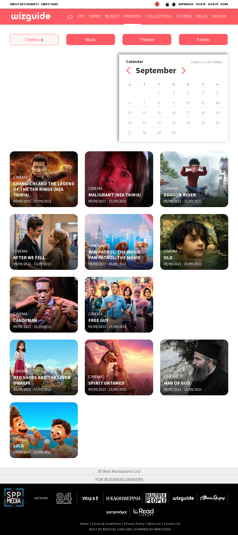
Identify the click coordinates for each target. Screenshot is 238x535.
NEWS (202, 17)
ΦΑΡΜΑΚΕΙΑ (185, 4)
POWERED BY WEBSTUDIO (153, 529)
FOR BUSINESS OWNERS (119, 479)
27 (130, 132)
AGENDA (132, 17)
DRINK (94, 17)
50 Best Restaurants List (119, 471)
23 (173, 122)
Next (183, 70)
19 (217, 112)
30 (173, 132)
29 (159, 132)
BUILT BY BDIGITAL (102, 529)
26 (217, 122)
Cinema (32, 39)
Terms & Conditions (106, 524)
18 (203, 112)
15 (159, 112)
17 (188, 112)
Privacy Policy (134, 524)
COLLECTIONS (158, 17)
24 (188, 122)
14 (144, 112)
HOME (224, 4)
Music (90, 39)
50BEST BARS (49, 4)
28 (144, 132)
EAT (81, 17)
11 (203, 102)
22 (159, 122)
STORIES (184, 17)
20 (130, 122)
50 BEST (112, 17)
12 (217, 102)
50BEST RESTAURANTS (24, 4)
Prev (128, 70)
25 (203, 122)
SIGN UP (213, 4)
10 (188, 102)
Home (84, 524)
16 (173, 112)
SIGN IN (200, 4)
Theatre (147, 39)
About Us (154, 524)
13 (130, 112)
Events (203, 39)
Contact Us (172, 524)
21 (144, 122)
